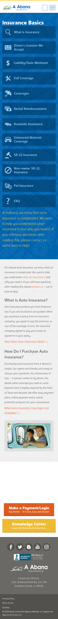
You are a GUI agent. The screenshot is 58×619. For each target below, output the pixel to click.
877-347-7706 (44, 8)
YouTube (37, 547)
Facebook (11, 547)
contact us (37, 286)
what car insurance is (33, 277)
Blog (29, 547)
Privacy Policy (8, 599)
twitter (20, 547)
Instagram (46, 547)
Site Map (5, 608)
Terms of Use (7, 603)
